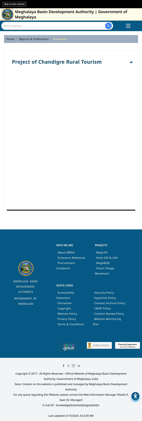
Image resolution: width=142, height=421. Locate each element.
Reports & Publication (34, 39)
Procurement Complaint (65, 265)
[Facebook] (63, 365)
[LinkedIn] (78, 365)
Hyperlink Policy (105, 298)
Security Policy (104, 292)
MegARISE (103, 263)
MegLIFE (102, 252)
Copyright (64, 308)
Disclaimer (65, 303)
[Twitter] (68, 365)
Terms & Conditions (71, 324)
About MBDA (66, 252)
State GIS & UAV (107, 258)
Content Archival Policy (109, 303)
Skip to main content (14, 4)
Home (11, 39)
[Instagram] (73, 365)
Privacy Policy (67, 319)
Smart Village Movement (104, 270)
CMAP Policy (102, 308)
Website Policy (67, 314)
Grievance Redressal (71, 258)
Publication (60, 39)
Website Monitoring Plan (107, 321)
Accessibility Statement (65, 295)
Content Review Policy (109, 314)
